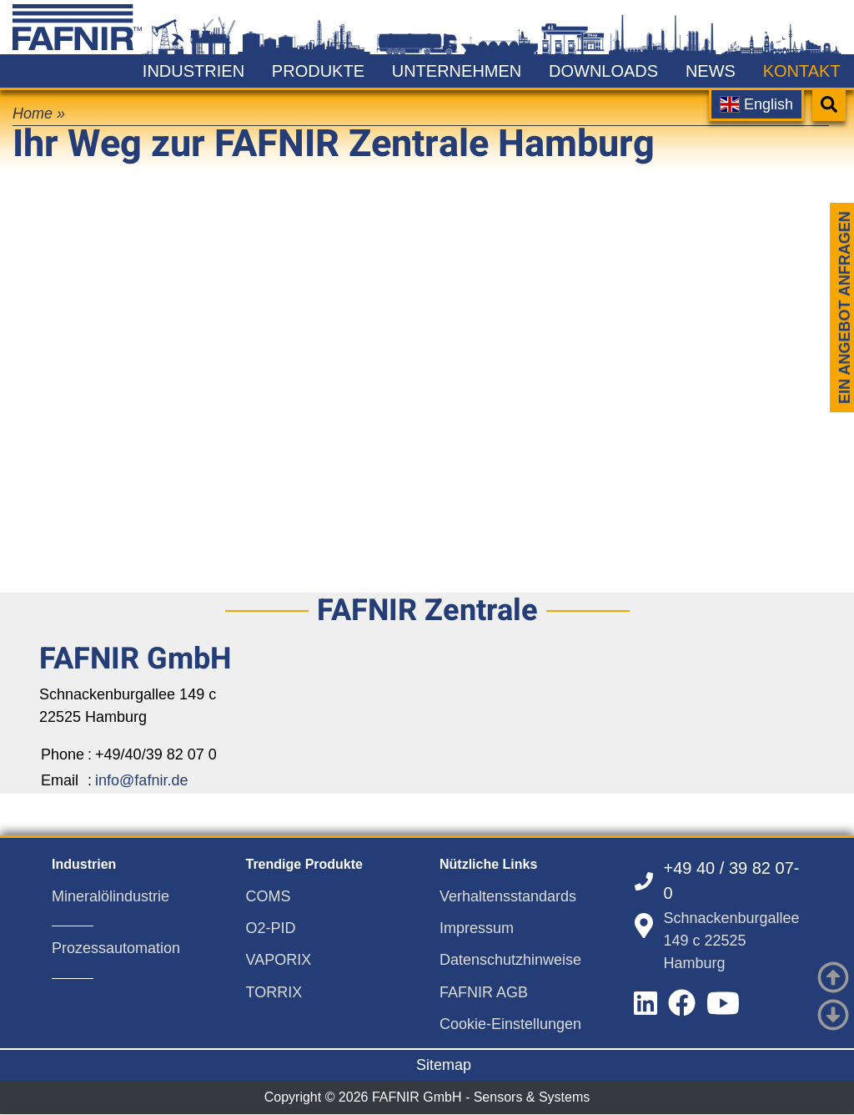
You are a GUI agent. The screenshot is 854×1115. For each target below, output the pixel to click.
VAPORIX (279, 959)
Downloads (603, 71)
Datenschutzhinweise (510, 959)
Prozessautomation (116, 948)
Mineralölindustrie (110, 896)
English (756, 104)
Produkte (318, 71)
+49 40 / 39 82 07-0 (732, 880)
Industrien (193, 71)
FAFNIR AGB (484, 992)
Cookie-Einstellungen (510, 1024)
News (711, 71)
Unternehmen (457, 71)
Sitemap (443, 1065)
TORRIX (274, 992)
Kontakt (802, 71)
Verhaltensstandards (508, 896)
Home (33, 113)
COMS (268, 896)
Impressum (477, 928)
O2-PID (271, 928)
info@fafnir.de (141, 780)
